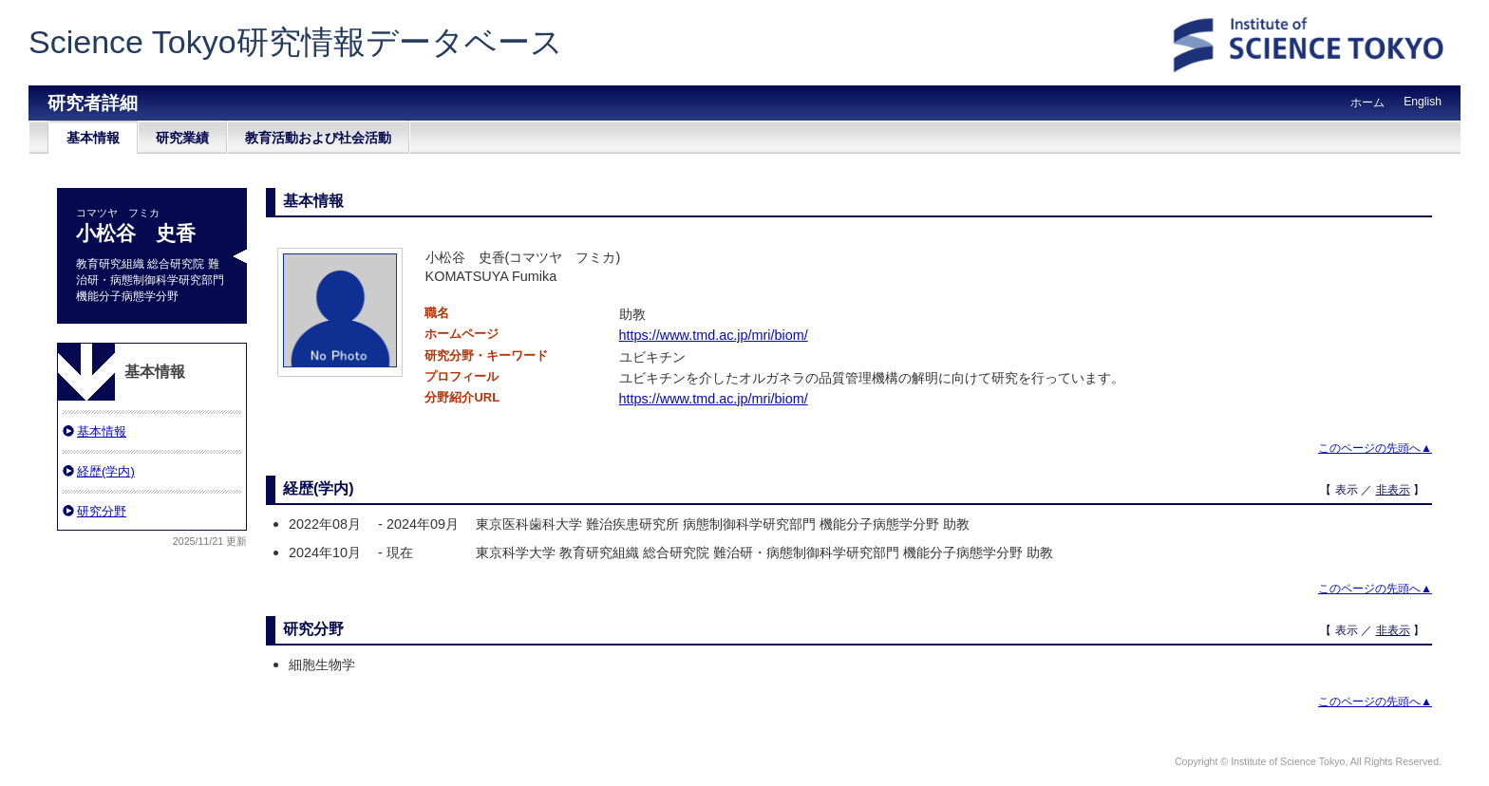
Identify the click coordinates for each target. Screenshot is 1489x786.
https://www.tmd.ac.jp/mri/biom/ (713, 335)
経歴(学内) (106, 471)
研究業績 (182, 137)
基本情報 (93, 137)
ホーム (1367, 102)
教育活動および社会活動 (318, 137)
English (1423, 101)
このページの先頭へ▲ (1375, 448)
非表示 (1393, 489)
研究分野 (101, 511)
